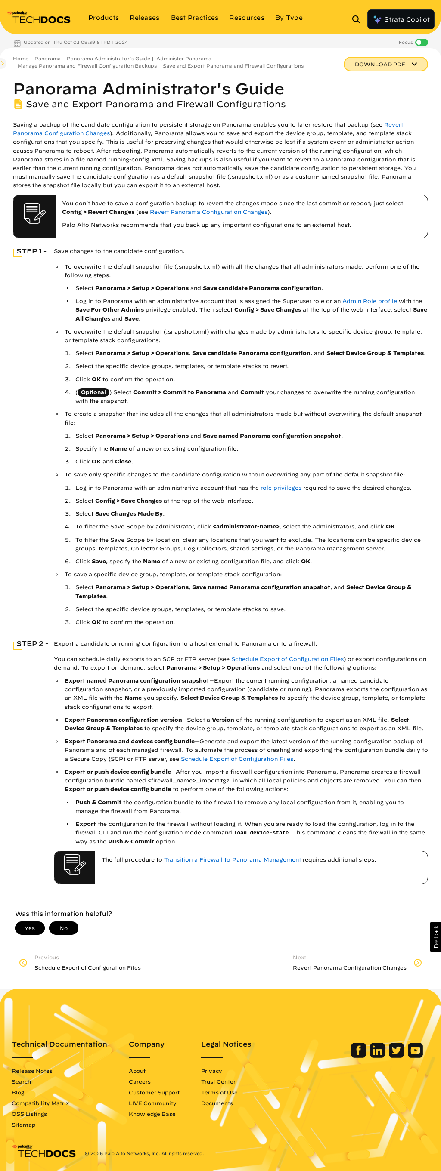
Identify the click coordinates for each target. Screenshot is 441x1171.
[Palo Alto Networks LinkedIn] (378, 1055)
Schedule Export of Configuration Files (287, 659)
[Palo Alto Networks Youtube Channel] (415, 1055)
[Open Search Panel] (358, 19)
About (137, 1071)
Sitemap (23, 1125)
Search (21, 1081)
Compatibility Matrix (40, 1103)
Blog (18, 1092)
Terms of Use (219, 1092)
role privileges (281, 488)
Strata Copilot (401, 19)
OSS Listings (29, 1114)
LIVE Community (153, 1103)
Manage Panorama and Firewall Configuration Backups (87, 65)
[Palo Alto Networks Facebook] (359, 1055)
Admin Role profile (369, 301)
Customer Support (154, 1092)
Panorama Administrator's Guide (108, 58)
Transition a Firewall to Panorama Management (232, 859)
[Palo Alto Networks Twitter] (397, 1055)
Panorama (47, 58)
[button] (435, 937)
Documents (217, 1103)
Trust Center (218, 1081)
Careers (140, 1081)
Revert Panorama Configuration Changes (208, 212)
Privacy (211, 1071)
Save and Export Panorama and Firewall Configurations (233, 65)
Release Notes (32, 1071)
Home (20, 58)
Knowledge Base (152, 1114)
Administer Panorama (183, 58)
